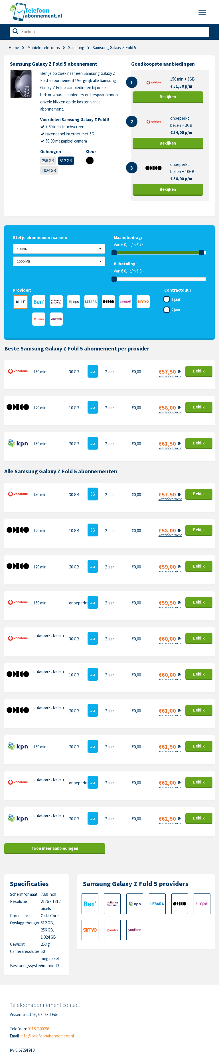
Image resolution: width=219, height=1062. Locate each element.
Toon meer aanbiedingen (54, 760)
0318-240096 (38, 941)
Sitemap (65, 1022)
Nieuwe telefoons (26, 1005)
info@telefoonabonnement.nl (47, 948)
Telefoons (19, 987)
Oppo (166, 1022)
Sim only (17, 996)
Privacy (64, 1005)
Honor (167, 1005)
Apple (119, 987)
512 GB (66, 160)
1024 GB (49, 170)
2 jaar (176, 309)
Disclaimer (67, 1014)
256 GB (48, 160)
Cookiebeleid (69, 996)
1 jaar (176, 299)
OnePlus (121, 1005)
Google (120, 1014)
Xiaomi (119, 1022)
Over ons (18, 1014)
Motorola (169, 987)
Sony (165, 1014)
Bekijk (168, 96)
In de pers (18, 1022)
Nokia (166, 996)
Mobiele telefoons (43, 47)
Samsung (76, 47)
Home (14, 47)
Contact (65, 987)
